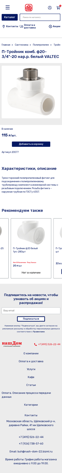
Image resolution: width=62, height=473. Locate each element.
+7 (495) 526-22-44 (49, 344)
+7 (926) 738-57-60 (31, 443)
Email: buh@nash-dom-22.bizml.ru (31, 451)
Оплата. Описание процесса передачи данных (26, 394)
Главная (6, 44)
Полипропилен (41, 44)
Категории (31, 404)
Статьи (31, 385)
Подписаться (31, 318)
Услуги (31, 369)
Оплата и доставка (31, 361)
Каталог (9, 17)
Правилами (39, 331)
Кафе (31, 377)
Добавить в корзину (31, 144)
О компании (31, 353)
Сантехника (21, 44)
